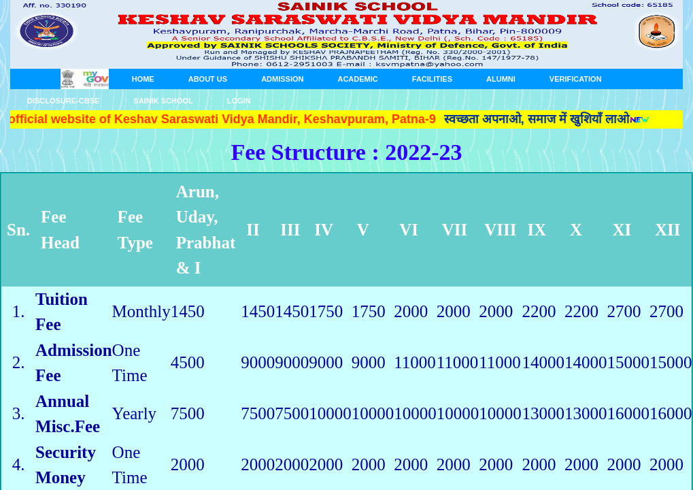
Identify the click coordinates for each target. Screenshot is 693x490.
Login (239, 101)
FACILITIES (432, 79)
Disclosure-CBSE (63, 101)
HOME (143, 79)
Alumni (500, 79)
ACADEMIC (357, 79)
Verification (576, 79)
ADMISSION (282, 79)
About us (207, 79)
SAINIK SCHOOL (162, 101)
